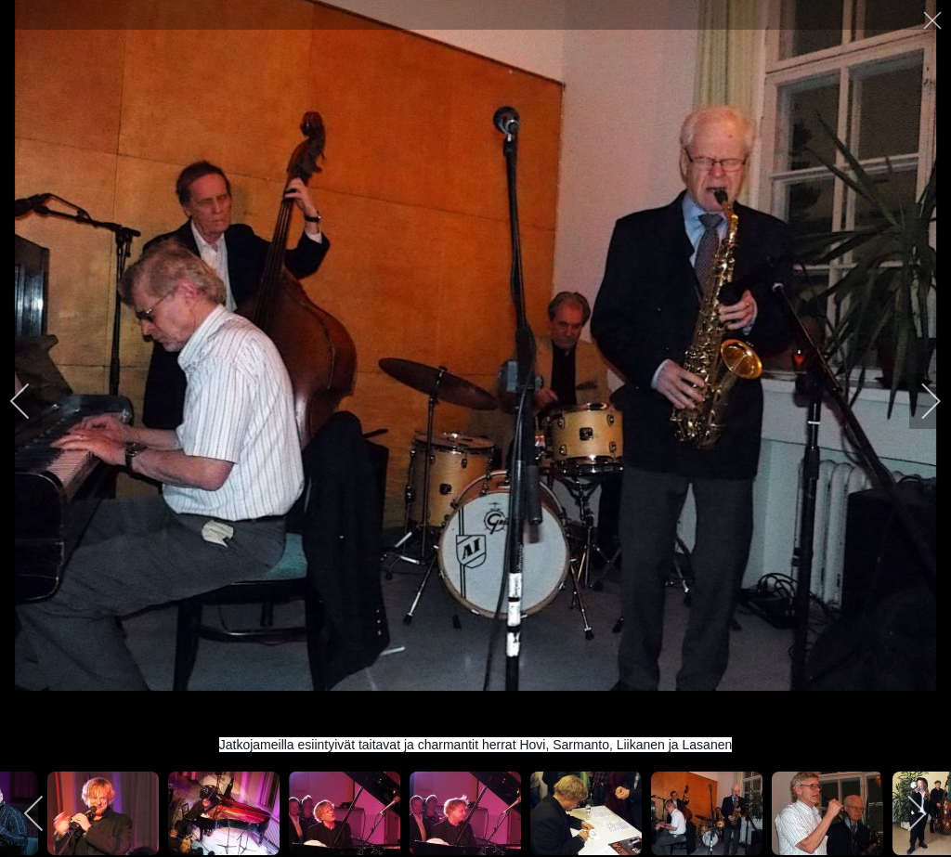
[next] (918, 401)
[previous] (32, 401)
